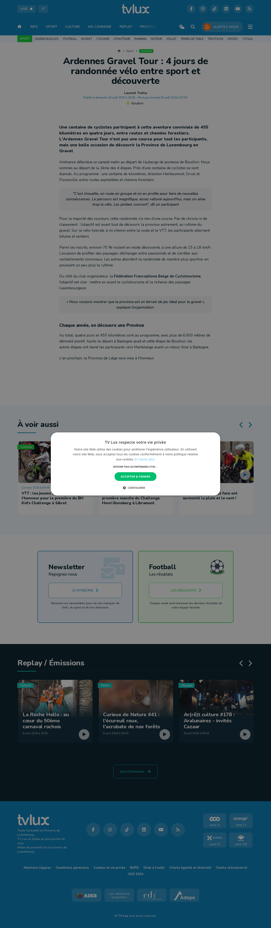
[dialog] (135, 464)
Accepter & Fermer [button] (135, 476)
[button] (135, 467)
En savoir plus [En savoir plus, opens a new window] (145, 459)
